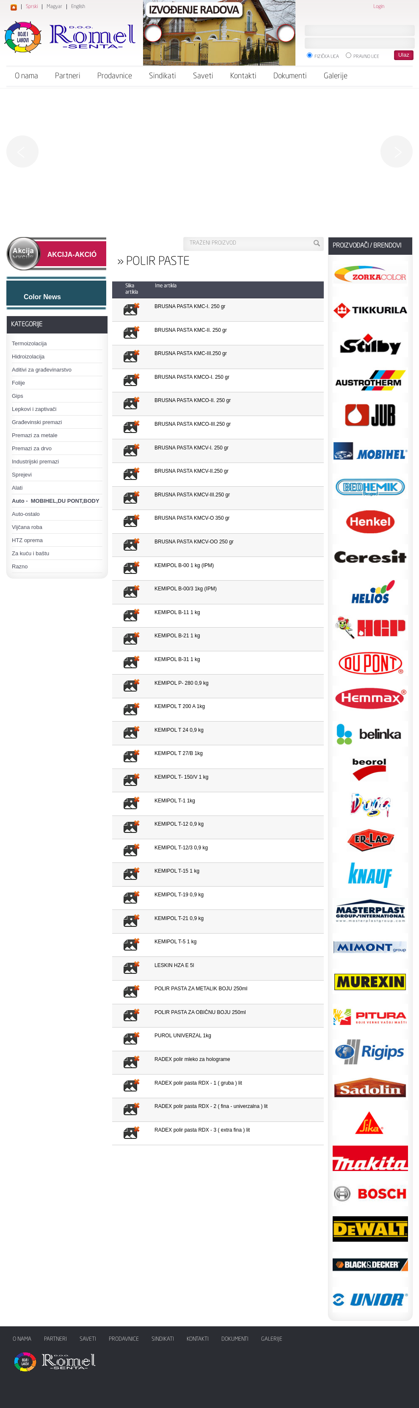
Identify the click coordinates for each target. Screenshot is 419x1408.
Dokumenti (290, 75)
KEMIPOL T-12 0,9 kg (179, 824)
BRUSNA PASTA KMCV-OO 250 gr (194, 542)
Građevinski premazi (37, 422)
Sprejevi (22, 474)
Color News (42, 296)
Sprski (32, 6)
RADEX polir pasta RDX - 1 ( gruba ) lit (198, 1083)
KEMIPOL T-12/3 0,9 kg (181, 848)
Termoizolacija (29, 343)
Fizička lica (323, 55)
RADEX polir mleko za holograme (192, 1059)
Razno (20, 566)
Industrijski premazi (35, 461)
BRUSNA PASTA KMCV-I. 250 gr (191, 448)
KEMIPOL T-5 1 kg (175, 942)
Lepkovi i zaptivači (34, 409)
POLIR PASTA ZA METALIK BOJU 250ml (200, 989)
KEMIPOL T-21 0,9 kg (179, 918)
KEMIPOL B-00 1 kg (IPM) (184, 565)
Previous (22, 151)
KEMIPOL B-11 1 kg (177, 612)
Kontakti (243, 75)
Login (378, 6)
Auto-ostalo (26, 514)
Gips (17, 396)
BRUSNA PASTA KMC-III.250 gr (190, 353)
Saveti (203, 75)
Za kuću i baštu (30, 553)
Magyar (54, 6)
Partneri (67, 75)
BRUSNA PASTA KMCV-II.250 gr (191, 471)
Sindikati (162, 75)
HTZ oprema (27, 540)
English (78, 6)
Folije (18, 383)
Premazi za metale (35, 435)
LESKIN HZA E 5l (174, 965)
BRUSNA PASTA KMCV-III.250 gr (192, 495)
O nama (26, 75)
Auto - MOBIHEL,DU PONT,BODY (55, 501)
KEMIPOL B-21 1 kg (177, 636)
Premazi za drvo (32, 448)
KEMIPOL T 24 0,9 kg (179, 730)
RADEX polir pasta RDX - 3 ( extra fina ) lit (202, 1130)
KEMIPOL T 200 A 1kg (179, 706)
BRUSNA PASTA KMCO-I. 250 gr (191, 377)
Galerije (335, 75)
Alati (17, 488)
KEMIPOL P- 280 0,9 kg (181, 683)
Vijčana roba (27, 527)
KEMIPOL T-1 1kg (174, 801)
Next (396, 151)
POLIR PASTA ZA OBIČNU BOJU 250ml (200, 1012)
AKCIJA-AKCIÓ (71, 254)
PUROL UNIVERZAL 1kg (182, 1036)
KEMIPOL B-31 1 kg (177, 659)
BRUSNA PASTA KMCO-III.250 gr (192, 424)
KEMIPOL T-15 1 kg (176, 871)
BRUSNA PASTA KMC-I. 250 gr (190, 306)
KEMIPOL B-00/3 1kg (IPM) (185, 589)
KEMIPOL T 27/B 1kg (178, 753)
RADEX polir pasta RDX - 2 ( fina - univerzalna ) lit (210, 1106)
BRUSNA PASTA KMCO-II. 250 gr (192, 400)
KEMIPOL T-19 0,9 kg (179, 895)
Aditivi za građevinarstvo (42, 369)
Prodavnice (114, 75)
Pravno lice (362, 55)
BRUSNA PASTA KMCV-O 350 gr (192, 518)
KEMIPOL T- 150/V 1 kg (181, 777)
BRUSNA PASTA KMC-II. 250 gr (190, 330)
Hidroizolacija (28, 356)
